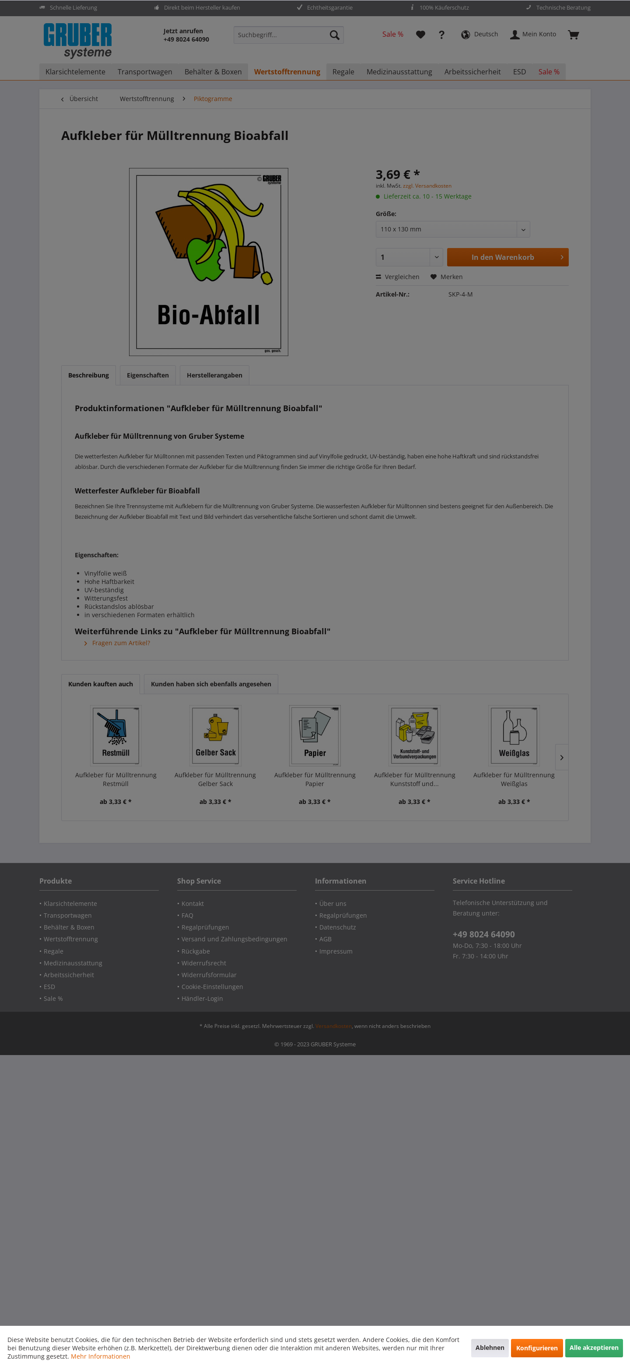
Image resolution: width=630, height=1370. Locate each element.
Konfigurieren (537, 1348)
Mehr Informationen (100, 1356)
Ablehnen (490, 1347)
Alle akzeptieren (594, 1347)
